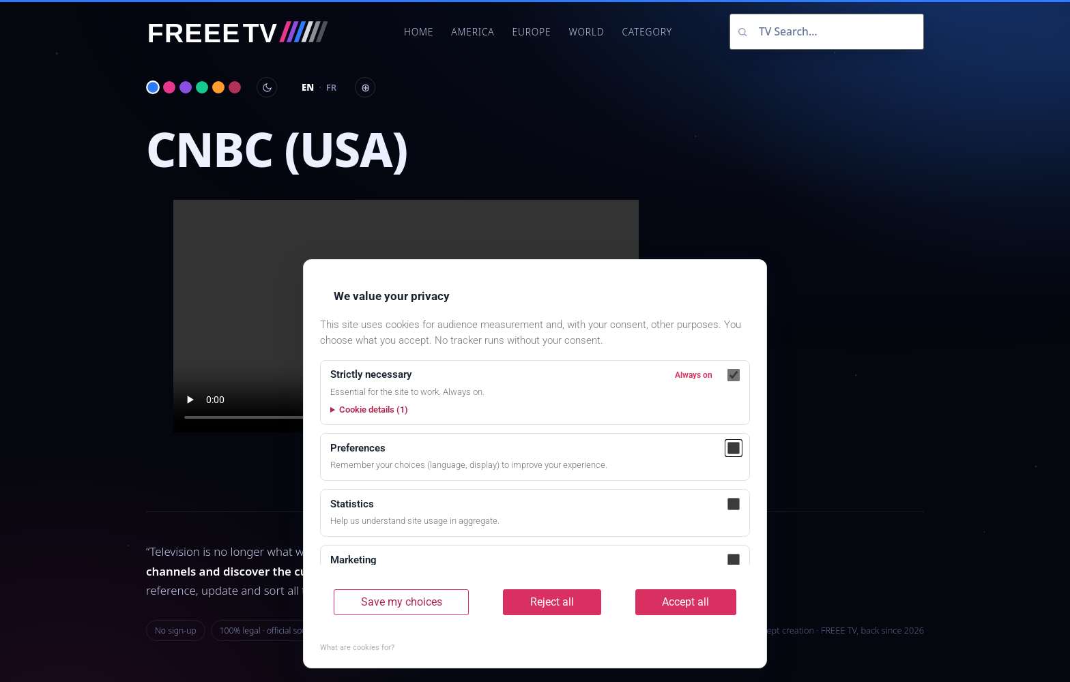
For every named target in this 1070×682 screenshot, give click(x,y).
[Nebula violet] (185, 87)
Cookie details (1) (373, 409)
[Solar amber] (218, 87)
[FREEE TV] (246, 32)
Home (418, 31)
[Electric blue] (153, 87)
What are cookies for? (357, 647)
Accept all (685, 601)
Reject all (552, 601)
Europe (531, 31)
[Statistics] (733, 504)
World (586, 31)
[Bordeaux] (235, 87)
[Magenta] (169, 87)
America (472, 31)
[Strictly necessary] (733, 375)
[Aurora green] (202, 87)
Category (647, 31)
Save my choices (401, 601)
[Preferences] (733, 448)
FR (331, 87)
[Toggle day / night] (267, 87)
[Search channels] (826, 32)
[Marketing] (733, 560)
